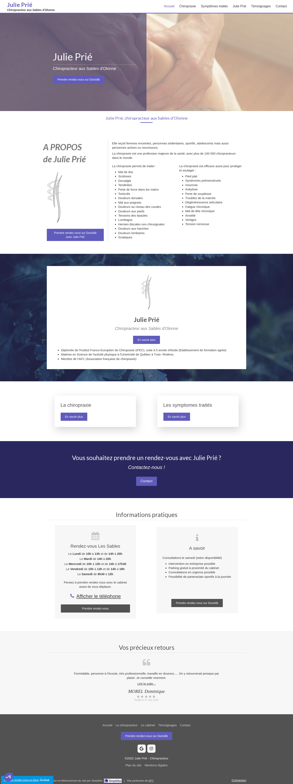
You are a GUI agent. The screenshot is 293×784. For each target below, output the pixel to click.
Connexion (239, 780)
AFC (151, 780)
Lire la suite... (146, 683)
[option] (146, 686)
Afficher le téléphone (98, 596)
